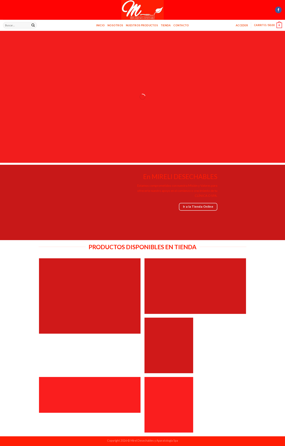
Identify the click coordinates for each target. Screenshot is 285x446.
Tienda (166, 25)
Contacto (181, 25)
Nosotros (115, 25)
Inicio (100, 25)
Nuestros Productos (142, 25)
